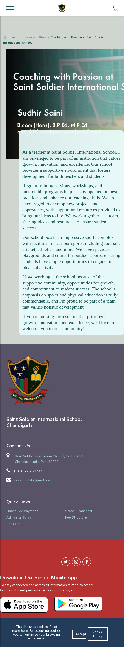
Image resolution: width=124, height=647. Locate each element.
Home (12, 37)
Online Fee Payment (22, 511)
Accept (81, 634)
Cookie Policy (98, 634)
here (24, 630)
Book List (13, 524)
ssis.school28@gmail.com (32, 480)
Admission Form (18, 517)
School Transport (78, 511)
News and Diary (35, 37)
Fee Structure (76, 517)
